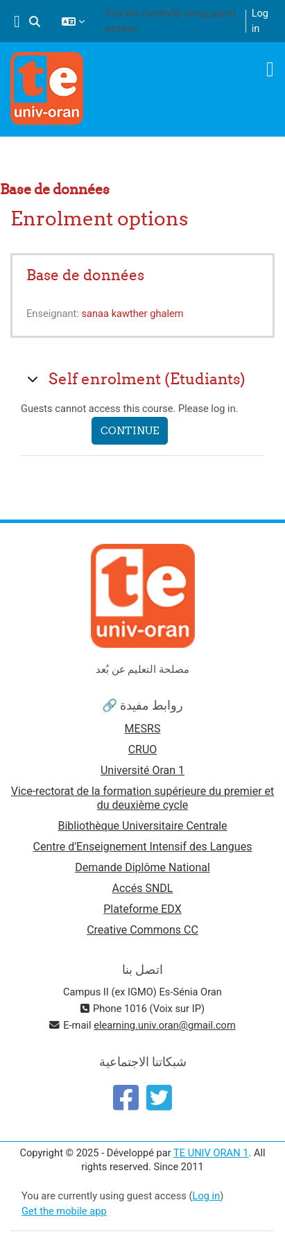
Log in (260, 21)
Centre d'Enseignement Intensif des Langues (142, 846)
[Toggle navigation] (270, 69)
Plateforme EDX (142, 909)
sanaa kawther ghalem (133, 313)
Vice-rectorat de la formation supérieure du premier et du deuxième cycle (143, 798)
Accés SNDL (142, 888)
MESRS (143, 728)
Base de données (85, 275)
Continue (130, 430)
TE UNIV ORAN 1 (210, 1153)
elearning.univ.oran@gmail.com (165, 1025)
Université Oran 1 (142, 770)
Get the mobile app (64, 1211)
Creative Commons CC (142, 929)
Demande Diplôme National (142, 867)
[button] (34, 21)
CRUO (142, 749)
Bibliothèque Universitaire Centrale (142, 825)
